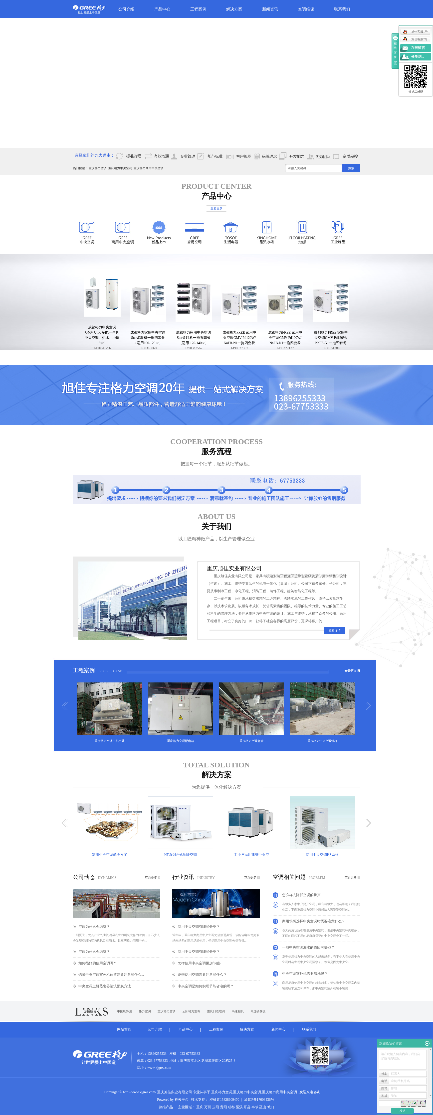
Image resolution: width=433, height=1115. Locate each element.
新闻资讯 (270, 9)
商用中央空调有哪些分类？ (199, 927)
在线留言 (418, 48)
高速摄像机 (257, 1011)
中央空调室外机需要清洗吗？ (305, 974)
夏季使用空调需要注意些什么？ (202, 975)
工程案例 (198, 9)
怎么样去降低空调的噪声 (301, 895)
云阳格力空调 (191, 1011)
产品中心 (162, 9)
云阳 (215, 1107)
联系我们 (342, 9)
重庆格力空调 (98, 168)
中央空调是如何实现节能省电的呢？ (206, 986)
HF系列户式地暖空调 (180, 855)
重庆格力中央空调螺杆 (322, 741)
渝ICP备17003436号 (259, 1100)
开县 (246, 1107)
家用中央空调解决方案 (109, 855)
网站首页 (124, 1029)
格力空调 (145, 1011)
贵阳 (223, 1107)
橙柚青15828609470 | (227, 1100)
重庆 (199, 1107)
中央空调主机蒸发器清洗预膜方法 (104, 986)
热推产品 (166, 1107)
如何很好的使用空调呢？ (97, 963)
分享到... (417, 56)
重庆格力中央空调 (120, 168)
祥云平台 (182, 1100)
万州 (207, 1107)
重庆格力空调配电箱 (180, 741)
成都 (231, 1107)
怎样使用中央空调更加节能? (199, 963)
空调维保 (306, 9)
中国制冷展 (124, 1011)
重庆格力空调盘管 (251, 741)
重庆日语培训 (216, 1011)
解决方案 (234, 9)
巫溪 (239, 1107)
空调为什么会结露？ (94, 927)
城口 (270, 1107)
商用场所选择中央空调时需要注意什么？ (313, 921)
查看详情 (335, 630)
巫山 (262, 1107)
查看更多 (216, 208)
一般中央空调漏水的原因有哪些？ (308, 947)
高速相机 (238, 1011)
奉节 (254, 1107)
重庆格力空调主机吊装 (110, 741)
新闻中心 (278, 1029)
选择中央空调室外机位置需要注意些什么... (111, 975)
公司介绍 (126, 9)
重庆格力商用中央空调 (149, 168)
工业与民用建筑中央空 (251, 855)
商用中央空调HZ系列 (322, 855)
